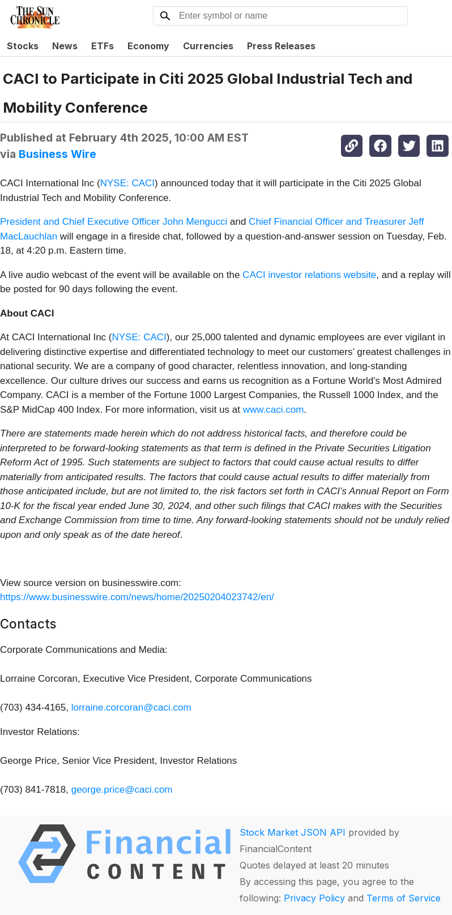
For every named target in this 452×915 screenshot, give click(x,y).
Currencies (208, 46)
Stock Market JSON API (293, 832)
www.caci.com (273, 409)
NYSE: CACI (127, 183)
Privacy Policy (314, 898)
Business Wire (57, 154)
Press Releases (281, 46)
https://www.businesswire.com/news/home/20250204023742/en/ (137, 597)
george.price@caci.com (122, 789)
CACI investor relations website (309, 275)
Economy (148, 46)
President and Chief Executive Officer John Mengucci (113, 221)
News (65, 46)
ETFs (102, 46)
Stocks (23, 46)
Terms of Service (403, 898)
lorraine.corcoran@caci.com (131, 707)
